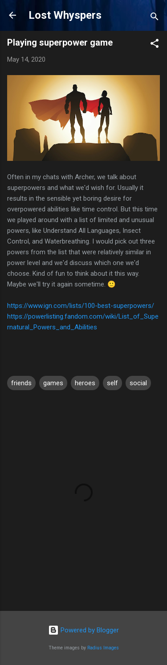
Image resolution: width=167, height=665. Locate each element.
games (53, 383)
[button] (154, 45)
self (112, 383)
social (138, 383)
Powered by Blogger (83, 630)
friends (21, 383)
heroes (85, 383)
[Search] (154, 18)
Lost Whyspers (65, 15)
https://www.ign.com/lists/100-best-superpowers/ (80, 306)
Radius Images (103, 648)
